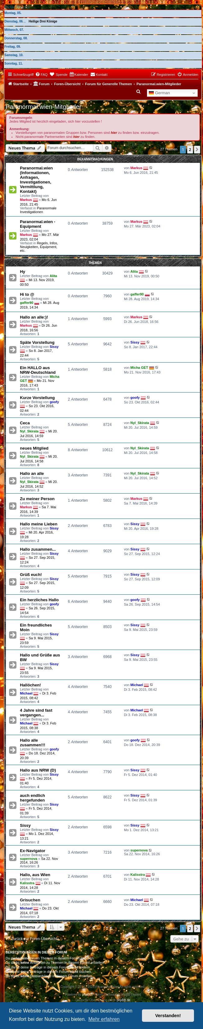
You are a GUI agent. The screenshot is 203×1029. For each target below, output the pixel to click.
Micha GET (139, 367)
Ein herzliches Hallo (39, 599)
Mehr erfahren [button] (104, 1019)
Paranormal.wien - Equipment (37, 224)
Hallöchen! (30, 685)
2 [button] (190, 149)
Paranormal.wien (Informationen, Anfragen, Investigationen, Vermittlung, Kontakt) (36, 180)
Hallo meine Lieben (38, 524)
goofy (54, 402)
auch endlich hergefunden (32, 797)
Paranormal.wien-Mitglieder (43, 106)
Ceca (25, 423)
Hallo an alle (32, 473)
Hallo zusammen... (38, 549)
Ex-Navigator (32, 850)
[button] (197, 149)
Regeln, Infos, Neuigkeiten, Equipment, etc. (39, 246)
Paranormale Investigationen (38, 210)
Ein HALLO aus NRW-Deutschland (38, 370)
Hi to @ (27, 294)
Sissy (54, 347)
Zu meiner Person (37, 498)
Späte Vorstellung (37, 342)
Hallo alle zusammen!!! (32, 742)
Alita (53, 276)
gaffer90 (26, 302)
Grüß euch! (31, 574)
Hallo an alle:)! (34, 317)
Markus (26, 199)
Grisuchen (30, 900)
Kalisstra (27, 883)
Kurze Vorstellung (37, 397)
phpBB (87, 994)
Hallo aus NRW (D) (38, 770)
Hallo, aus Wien (35, 874)
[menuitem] (41, 74)
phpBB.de (123, 1000)
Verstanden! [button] (168, 1015)
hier (114, 132)
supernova (28, 859)
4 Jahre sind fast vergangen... (36, 712)
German (159, 92)
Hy (22, 271)
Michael (26, 693)
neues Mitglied (34, 448)
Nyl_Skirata (29, 431)
